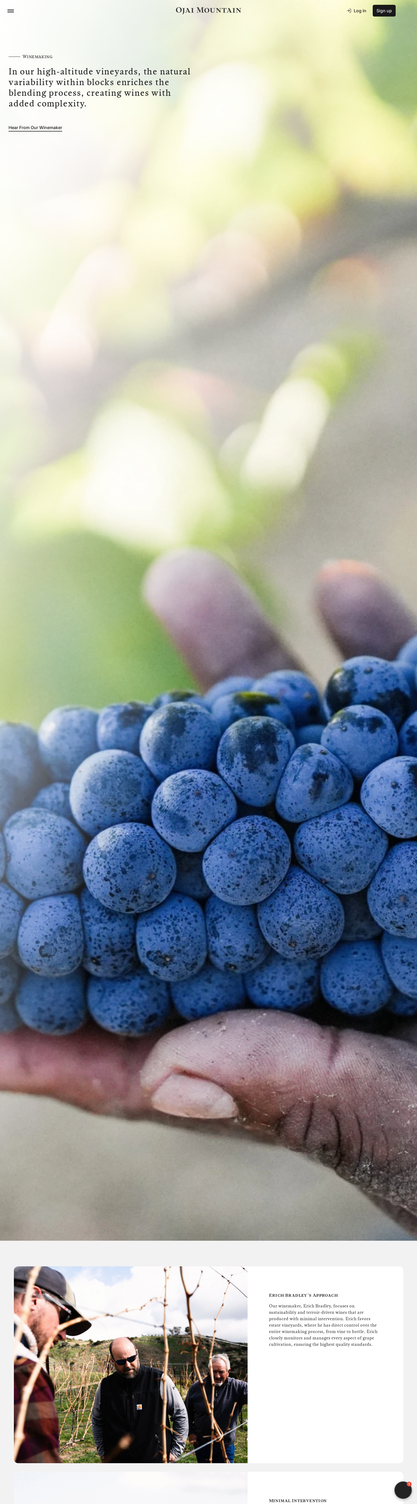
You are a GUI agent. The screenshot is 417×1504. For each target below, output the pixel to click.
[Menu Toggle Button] (10, 10)
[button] (403, 1490)
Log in (356, 10)
